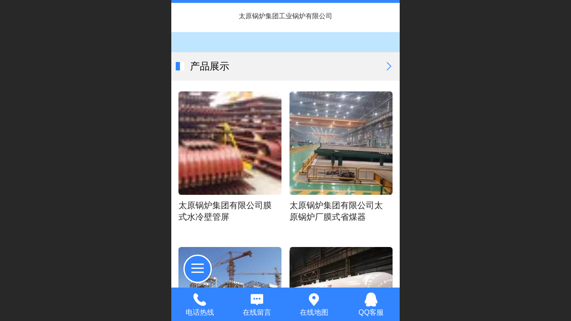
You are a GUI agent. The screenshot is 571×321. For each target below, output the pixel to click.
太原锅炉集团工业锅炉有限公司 (285, 16)
